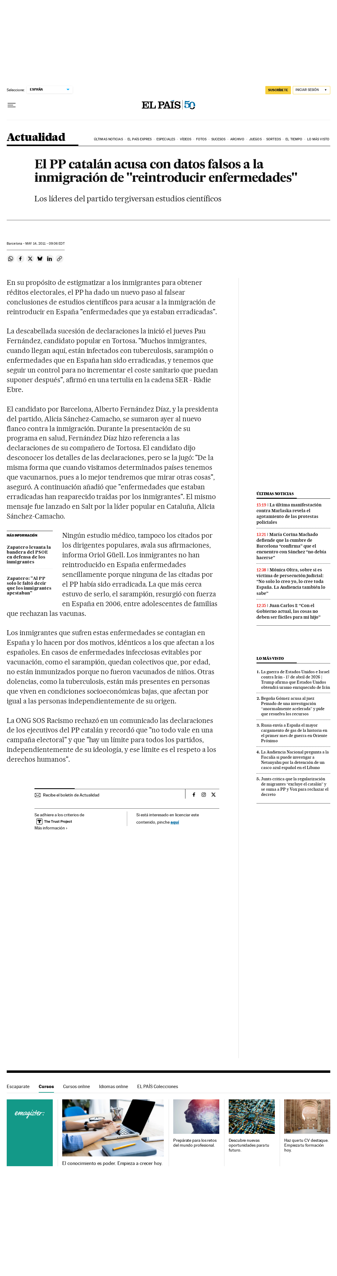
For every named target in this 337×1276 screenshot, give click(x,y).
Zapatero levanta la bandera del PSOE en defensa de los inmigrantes (29, 554)
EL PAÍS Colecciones (157, 1086)
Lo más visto (318, 139)
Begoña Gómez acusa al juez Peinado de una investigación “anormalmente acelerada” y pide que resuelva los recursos (292, 706)
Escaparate (18, 1086)
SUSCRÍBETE (278, 90)
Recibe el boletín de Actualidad (71, 795)
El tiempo (293, 139)
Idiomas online (113, 1086)
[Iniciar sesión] (311, 90)
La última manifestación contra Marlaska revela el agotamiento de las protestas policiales (288, 513)
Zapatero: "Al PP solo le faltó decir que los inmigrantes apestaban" (29, 586)
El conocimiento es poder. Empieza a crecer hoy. (112, 1163)
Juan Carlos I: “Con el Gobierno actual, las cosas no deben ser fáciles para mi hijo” (288, 611)
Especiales (165, 139)
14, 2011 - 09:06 (44, 244)
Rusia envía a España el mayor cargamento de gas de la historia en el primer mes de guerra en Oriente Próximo (294, 733)
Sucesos (218, 139)
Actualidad (36, 138)
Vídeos (186, 139)
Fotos (201, 139)
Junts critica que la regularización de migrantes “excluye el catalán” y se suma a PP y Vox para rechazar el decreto (294, 786)
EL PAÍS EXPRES (139, 139)
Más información (51, 827)
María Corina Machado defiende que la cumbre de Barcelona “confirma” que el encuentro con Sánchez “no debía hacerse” (291, 546)
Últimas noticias (108, 139)
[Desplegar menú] (11, 105)
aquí (174, 822)
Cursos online (76, 1086)
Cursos (46, 1086)
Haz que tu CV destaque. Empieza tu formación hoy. (306, 1145)
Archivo (237, 139)
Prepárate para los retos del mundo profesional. (195, 1143)
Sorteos (273, 139)
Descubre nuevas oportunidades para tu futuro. (249, 1145)
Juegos (255, 139)
